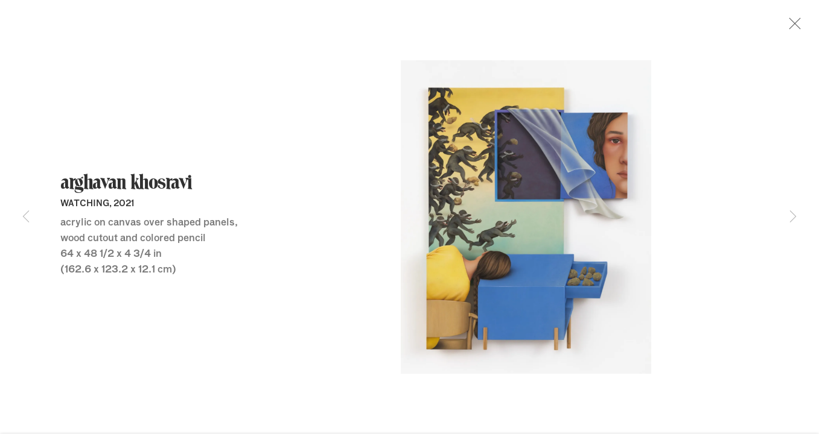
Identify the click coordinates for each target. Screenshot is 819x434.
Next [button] (793, 217)
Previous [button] (26, 217)
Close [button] (794, 27)
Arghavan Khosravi (126, 186)
